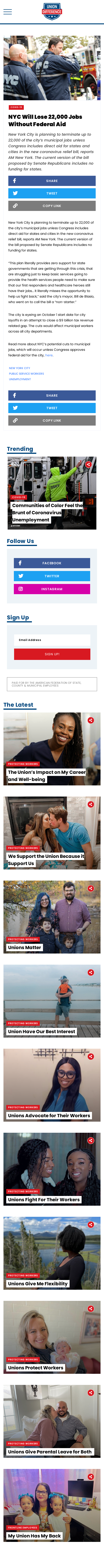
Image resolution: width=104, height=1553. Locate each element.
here (49, 355)
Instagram (40, 589)
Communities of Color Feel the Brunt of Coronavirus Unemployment (47, 512)
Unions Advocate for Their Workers (49, 1115)
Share (35, 181)
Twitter (38, 576)
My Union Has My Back (34, 1536)
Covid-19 (16, 107)
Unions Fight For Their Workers (44, 1199)
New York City (19, 368)
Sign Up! (52, 654)
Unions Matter (24, 947)
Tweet (35, 194)
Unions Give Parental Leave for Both (50, 1452)
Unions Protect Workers (35, 1368)
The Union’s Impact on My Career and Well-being (47, 776)
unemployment (20, 379)
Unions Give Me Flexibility (38, 1283)
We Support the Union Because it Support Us (46, 860)
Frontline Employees (22, 1527)
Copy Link (37, 206)
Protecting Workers (23, 764)
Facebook (39, 563)
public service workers (26, 374)
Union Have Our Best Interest (41, 1031)
